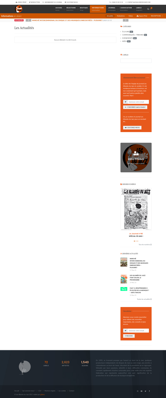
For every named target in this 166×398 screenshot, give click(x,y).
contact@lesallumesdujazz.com (137, 2)
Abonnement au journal (52, 2)
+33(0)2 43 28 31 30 (116, 2)
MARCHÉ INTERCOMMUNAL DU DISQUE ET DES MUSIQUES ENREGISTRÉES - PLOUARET (139, 263)
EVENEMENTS (129, 38)
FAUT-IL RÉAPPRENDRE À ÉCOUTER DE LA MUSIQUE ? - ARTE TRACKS (139, 290)
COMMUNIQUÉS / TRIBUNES (134, 35)
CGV (39, 391)
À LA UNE (127, 32)
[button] (134, 241)
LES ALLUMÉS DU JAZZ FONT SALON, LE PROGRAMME (137, 277)
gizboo (42, 394)
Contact (71, 391)
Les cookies (62, 391)
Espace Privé (21, 2)
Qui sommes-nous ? (28, 391)
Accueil (16, 391)
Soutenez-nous (71, 2)
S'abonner (135, 107)
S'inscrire (129, 336)
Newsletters (34, 2)
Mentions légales (49, 391)
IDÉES (126, 41)
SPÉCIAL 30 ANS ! (136, 234)
